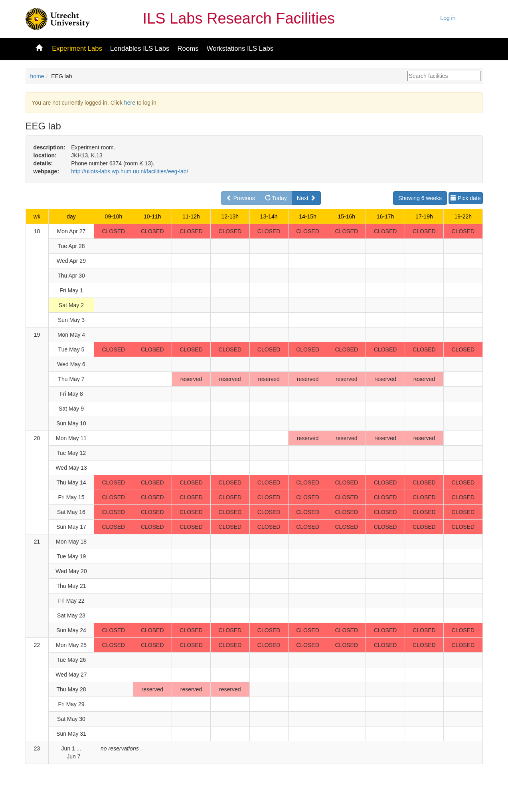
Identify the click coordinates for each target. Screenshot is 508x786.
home (37, 76)
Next (306, 198)
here (129, 102)
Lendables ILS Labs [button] (139, 48)
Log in (447, 18)
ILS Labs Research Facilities (239, 18)
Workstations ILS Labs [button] (240, 48)
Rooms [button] (187, 48)
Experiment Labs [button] (77, 48)
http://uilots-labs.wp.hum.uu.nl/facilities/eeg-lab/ (129, 171)
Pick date (465, 198)
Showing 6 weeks (420, 198)
